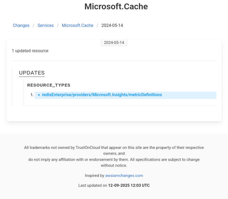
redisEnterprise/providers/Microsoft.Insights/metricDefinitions (99, 94)
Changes (21, 25)
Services (46, 25)
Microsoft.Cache (77, 25)
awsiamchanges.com (124, 175)
